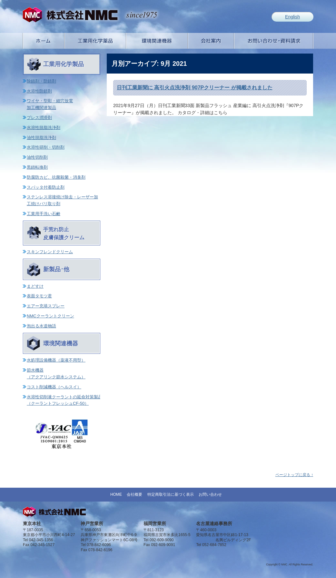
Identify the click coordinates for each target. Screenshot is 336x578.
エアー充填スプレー (45, 306)
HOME (116, 494)
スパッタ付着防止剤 (45, 187)
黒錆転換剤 (37, 167)
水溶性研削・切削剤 (45, 147)
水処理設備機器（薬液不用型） (56, 360)
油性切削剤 (37, 157)
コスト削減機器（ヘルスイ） (54, 386)
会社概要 (134, 494)
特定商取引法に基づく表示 (170, 494)
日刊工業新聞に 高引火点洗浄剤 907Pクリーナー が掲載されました (194, 87)
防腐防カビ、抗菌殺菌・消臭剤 (56, 177)
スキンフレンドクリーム (50, 251)
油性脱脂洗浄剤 (41, 137)
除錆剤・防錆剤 (41, 81)
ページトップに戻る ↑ (294, 475)
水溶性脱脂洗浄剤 (43, 127)
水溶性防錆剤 (39, 91)
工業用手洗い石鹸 (43, 213)
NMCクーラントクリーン (50, 316)
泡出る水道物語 (41, 326)
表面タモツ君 (39, 296)
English (292, 16)
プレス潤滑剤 (39, 117)
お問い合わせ (210, 494)
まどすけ (35, 286)
